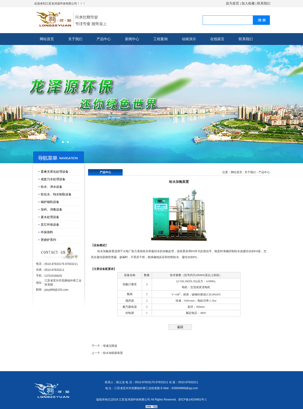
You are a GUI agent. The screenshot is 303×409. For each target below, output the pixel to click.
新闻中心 (132, 39)
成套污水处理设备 (53, 179)
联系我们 (263, 3)
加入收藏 (248, 3)
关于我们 (75, 39)
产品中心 (104, 39)
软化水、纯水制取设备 (56, 194)
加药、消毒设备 (51, 209)
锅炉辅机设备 (50, 202)
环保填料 (47, 232)
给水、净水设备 (51, 187)
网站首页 (47, 39)
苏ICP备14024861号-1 (192, 399)
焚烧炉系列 (48, 240)
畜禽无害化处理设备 (54, 171)
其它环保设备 (50, 224)
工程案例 (160, 39)
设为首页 (232, 3)
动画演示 (189, 39)
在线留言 (217, 39)
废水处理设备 (50, 217)
